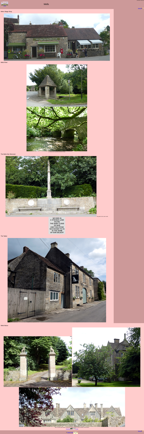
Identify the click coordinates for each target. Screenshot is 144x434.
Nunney (141, 8)
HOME (4, 5)
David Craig (70, 432)
